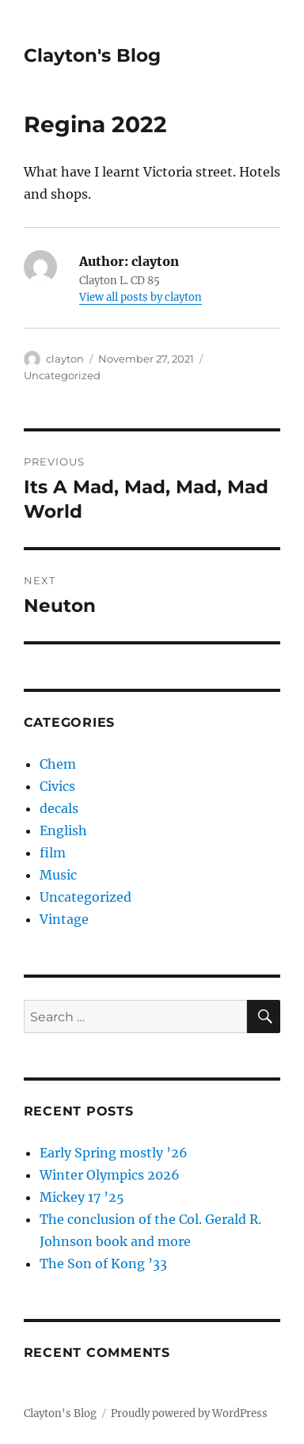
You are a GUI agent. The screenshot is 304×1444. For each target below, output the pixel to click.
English (63, 830)
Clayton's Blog (92, 55)
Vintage (64, 919)
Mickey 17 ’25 (82, 1197)
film (53, 853)
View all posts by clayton (140, 297)
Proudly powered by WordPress (189, 1413)
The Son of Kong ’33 (103, 1263)
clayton (65, 358)
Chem (58, 764)
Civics (57, 786)
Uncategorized (62, 375)
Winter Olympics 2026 (110, 1175)
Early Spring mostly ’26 (114, 1153)
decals (59, 808)
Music (58, 875)
